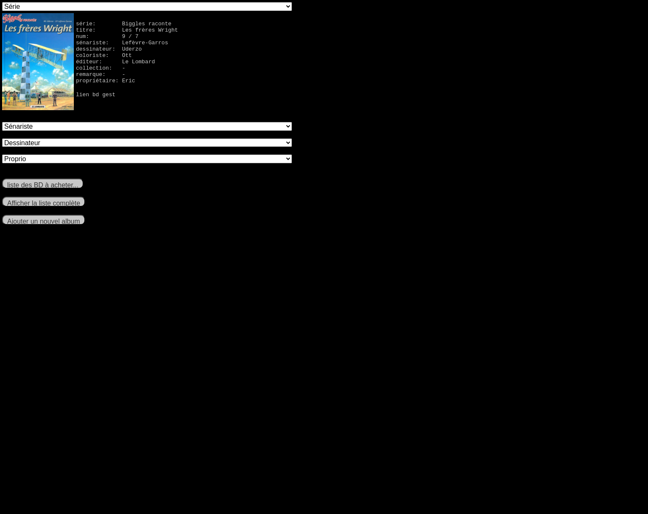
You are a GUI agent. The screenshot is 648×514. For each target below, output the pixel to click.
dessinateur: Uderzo (109, 55)
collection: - (100, 77)
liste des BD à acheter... (42, 185)
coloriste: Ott (104, 62)
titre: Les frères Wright (127, 32)
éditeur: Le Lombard (115, 70)
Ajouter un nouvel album (43, 221)
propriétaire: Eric (105, 93)
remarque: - (100, 85)
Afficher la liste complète (43, 203)
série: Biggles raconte (123, 24)
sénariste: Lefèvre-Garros (122, 47)
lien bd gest (96, 108)
